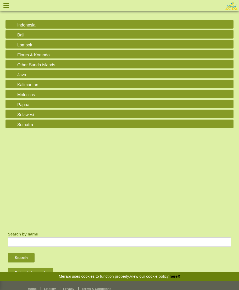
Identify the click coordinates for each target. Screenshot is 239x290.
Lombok (24, 45)
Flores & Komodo (33, 55)
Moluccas (26, 95)
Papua (23, 105)
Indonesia (26, 25)
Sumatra (25, 124)
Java (21, 75)
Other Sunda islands (36, 65)
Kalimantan (27, 85)
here (173, 276)
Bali (20, 35)
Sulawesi (25, 114)
